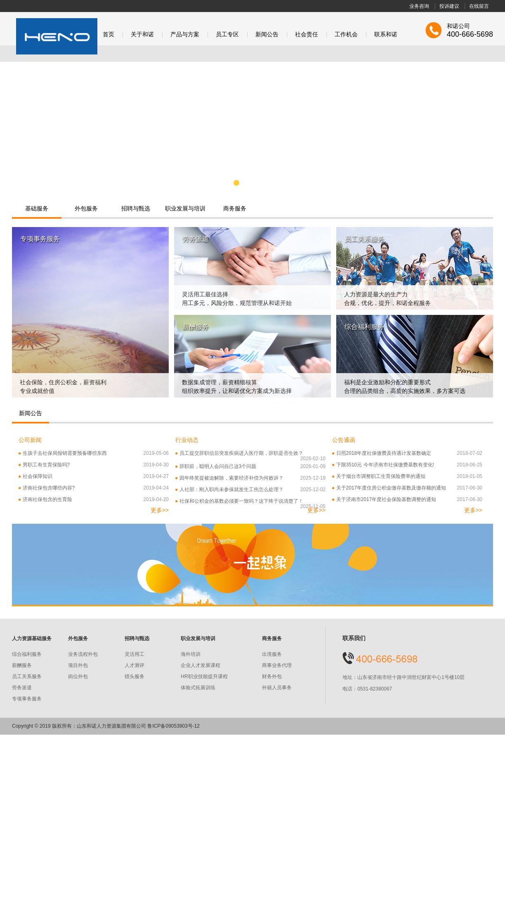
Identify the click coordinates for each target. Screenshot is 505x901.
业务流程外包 (83, 654)
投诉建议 (449, 6)
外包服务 (86, 208)
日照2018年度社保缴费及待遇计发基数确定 (407, 453)
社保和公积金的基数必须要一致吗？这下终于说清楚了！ (250, 501)
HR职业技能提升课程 (204, 676)
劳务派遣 (22, 688)
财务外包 (272, 676)
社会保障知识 (93, 476)
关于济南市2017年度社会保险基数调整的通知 (407, 499)
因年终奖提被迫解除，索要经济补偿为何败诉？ (250, 478)
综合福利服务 (27, 654)
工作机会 (346, 34)
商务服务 (234, 208)
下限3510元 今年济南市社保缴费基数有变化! (407, 465)
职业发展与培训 (185, 208)
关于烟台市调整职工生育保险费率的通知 (407, 476)
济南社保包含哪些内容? (93, 488)
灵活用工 (134, 654)
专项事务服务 (27, 699)
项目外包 (78, 665)
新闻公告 (266, 34)
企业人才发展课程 (200, 665)
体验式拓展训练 (198, 688)
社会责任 (306, 34)
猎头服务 (134, 676)
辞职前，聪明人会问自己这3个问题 (250, 466)
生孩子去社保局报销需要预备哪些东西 (93, 453)
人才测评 (134, 665)
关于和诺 (142, 34)
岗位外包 (78, 676)
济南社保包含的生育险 (93, 499)
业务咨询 (419, 6)
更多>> (160, 510)
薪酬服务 (22, 665)
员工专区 (227, 34)
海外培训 (191, 654)
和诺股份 (56, 36)
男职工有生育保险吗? (93, 465)
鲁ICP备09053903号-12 (173, 726)
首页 (108, 34)
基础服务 (36, 208)
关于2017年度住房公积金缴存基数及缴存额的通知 (407, 488)
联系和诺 (385, 34)
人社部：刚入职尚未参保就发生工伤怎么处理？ (250, 489)
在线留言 (479, 6)
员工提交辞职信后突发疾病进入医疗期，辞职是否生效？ (250, 453)
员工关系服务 (27, 676)
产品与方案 (184, 34)
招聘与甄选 (135, 208)
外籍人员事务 (277, 688)
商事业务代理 (277, 665)
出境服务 (272, 654)
